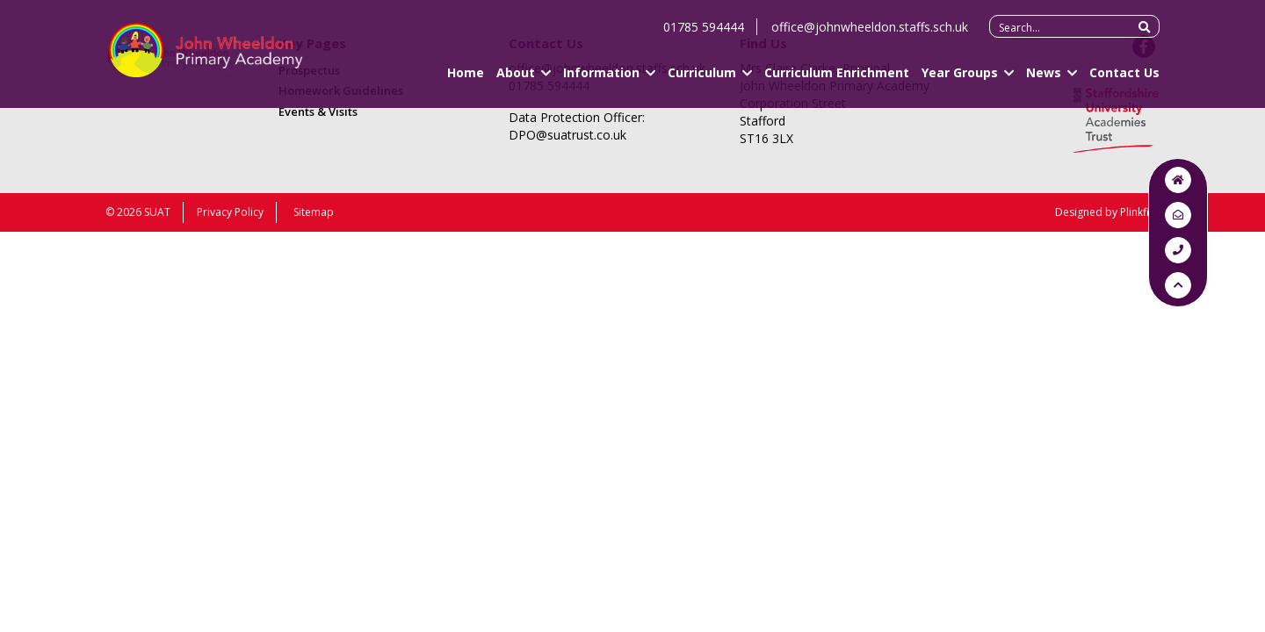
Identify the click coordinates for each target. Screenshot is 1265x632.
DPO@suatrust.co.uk (567, 134)
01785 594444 (703, 33)
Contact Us (1124, 79)
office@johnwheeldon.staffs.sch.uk (869, 33)
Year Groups (960, 79)
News (1043, 79)
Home (465, 79)
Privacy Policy (230, 212)
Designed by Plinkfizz (1107, 212)
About (515, 79)
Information (601, 79)
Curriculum (702, 79)
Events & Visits (318, 111)
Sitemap (313, 212)
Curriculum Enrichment (836, 79)
